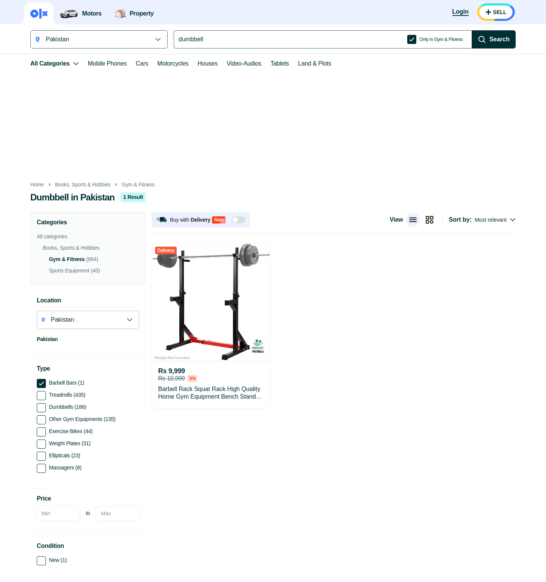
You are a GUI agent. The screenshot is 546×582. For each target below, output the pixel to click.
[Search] (494, 39)
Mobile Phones (107, 63)
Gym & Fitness (138, 185)
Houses (208, 63)
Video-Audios (244, 63)
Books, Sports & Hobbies (82, 185)
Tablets (279, 63)
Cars (142, 63)
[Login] (460, 12)
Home (37, 185)
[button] (201, 219)
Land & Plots (314, 63)
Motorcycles (172, 63)
